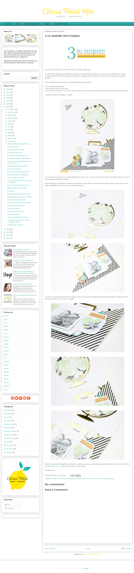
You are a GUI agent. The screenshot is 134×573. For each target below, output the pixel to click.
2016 (8, 229)
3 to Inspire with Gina (14, 169)
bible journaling (9, 445)
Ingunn (6, 344)
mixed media (8, 452)
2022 (8, 92)
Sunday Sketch (8, 435)
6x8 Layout (63, 478)
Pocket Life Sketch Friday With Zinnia (19, 194)
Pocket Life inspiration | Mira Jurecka (18, 158)
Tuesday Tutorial (9, 438)
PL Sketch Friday (9, 424)
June (9, 127)
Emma (78, 478)
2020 (8, 98)
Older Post (125, 548)
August (10, 121)
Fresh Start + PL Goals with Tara (17, 156)
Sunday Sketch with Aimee (15, 150)
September (11, 118)
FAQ (18, 24)
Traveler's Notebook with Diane (17, 217)
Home (8, 24)
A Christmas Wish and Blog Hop (23, 260)
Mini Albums (8, 421)
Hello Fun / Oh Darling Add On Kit (18, 185)
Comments (9, 508)
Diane (5, 333)
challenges (71, 478)
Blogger (86, 568)
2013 (8, 238)
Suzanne (6, 386)
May (9, 130)
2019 (8, 101)
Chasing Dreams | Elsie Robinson (17, 175)
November (11, 112)
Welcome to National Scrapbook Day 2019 (25, 296)
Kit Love (6, 417)
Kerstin (6, 354)
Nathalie (6, 372)
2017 (7, 107)
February (11, 138)
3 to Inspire (10, 191)
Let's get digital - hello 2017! (16, 178)
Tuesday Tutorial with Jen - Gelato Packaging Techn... (18, 221)
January (10, 141)
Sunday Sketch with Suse (15, 225)
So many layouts (12, 147)
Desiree (6, 330)
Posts (7, 505)
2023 (8, 89)
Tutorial (6, 442)
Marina (6, 365)
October (10, 115)
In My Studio (7, 414)
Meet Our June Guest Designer (22, 284)
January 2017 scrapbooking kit (104, 478)
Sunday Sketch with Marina (21, 249)
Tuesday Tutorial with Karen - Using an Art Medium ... (19, 181)
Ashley (6, 326)
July (9, 124)
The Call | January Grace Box (16, 200)
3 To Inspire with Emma (14, 153)
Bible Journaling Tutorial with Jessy (18, 144)
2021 (8, 95)
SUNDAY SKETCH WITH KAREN (17, 188)
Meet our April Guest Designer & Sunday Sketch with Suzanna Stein (24, 272)
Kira (5, 358)
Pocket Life (7, 428)
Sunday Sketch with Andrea (16, 206)
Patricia (6, 379)
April (9, 133)
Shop (47, 24)
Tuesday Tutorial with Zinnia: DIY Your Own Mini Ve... (19, 162)
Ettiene (6, 340)
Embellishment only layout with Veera (19, 197)
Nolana (6, 375)
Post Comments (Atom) (92, 554)
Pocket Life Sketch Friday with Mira (18, 172)
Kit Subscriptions (32, 24)
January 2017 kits (87, 478)
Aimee (6, 316)
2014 (8, 235)
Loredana (7, 361)
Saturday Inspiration (10, 431)
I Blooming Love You (14, 214)
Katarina (6, 351)
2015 (8, 232)
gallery (121, 464)
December (11, 109)
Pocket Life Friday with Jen (15, 211)
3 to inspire (54, 478)
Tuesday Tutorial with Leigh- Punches (19, 203)
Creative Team (60, 24)
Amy (5, 323)
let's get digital (8, 449)
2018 (8, 104)
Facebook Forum (53, 466)
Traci (5, 390)
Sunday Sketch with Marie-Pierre (17, 166)
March (10, 136)
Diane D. (6, 337)
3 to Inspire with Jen (13, 209)
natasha (6, 368)
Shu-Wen (6, 382)
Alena (5, 319)
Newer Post (50, 548)
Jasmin (6, 347)
